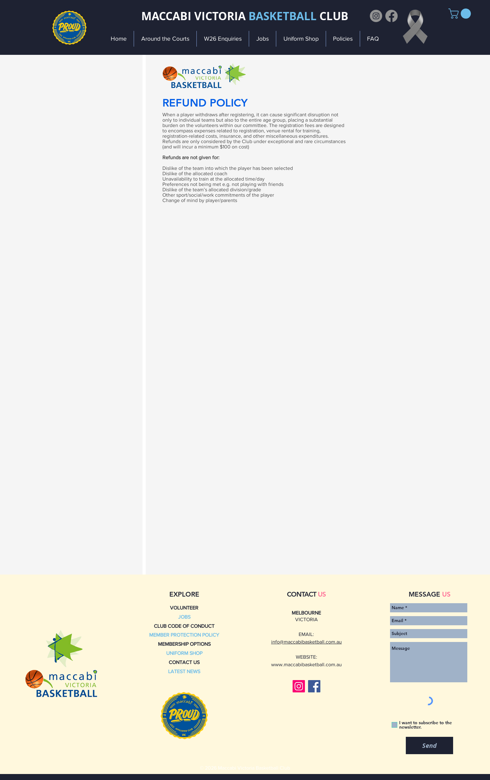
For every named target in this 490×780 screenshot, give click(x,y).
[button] (460, 14)
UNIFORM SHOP (184, 653)
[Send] (429, 745)
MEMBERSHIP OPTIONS (184, 644)
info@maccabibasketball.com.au (306, 641)
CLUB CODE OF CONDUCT (184, 626)
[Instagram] (376, 16)
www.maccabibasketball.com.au (306, 664)
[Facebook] (391, 16)
